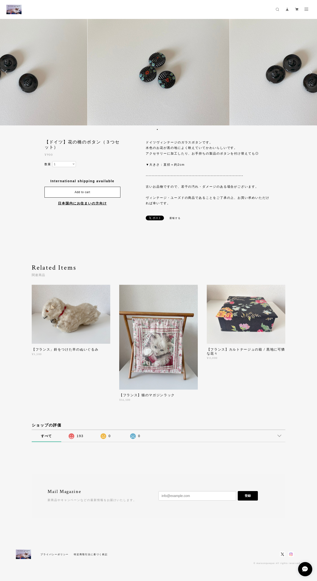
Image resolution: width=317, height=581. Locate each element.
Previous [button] (7, 72)
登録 (248, 495)
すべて (46, 436)
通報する (175, 218)
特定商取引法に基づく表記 (91, 554)
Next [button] (310, 72)
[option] (158, 72)
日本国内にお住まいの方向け (82, 203)
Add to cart (82, 192)
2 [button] (160, 129)
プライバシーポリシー (54, 554)
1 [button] (157, 129)
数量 (47, 164)
